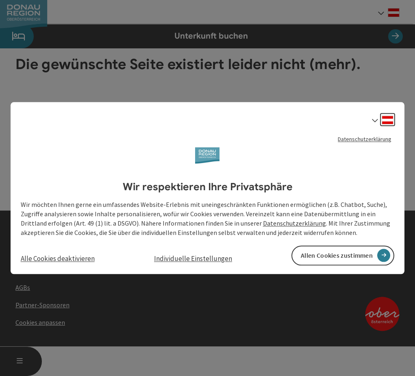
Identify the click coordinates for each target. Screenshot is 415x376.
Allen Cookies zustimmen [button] (337, 255)
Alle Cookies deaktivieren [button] (58, 258)
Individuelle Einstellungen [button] (193, 258)
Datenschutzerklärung (364, 139)
